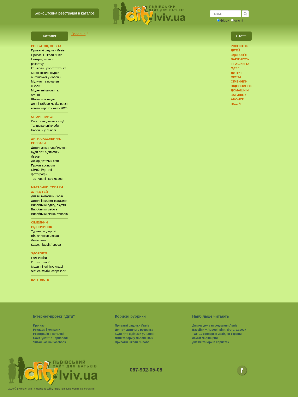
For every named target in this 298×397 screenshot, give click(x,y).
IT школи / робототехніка (48, 68)
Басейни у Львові (43, 130)
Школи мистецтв (43, 99)
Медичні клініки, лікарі (47, 266)
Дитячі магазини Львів (47, 196)
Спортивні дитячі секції (47, 121)
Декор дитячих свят (45, 161)
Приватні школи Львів (46, 55)
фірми (224, 20)
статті (238, 20)
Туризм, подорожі (43, 231)
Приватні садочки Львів (48, 50)
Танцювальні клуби (45, 125)
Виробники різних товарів (49, 214)
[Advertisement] (247, 172)
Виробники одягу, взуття (48, 205)
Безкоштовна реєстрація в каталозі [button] (65, 13)
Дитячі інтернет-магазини (49, 200)
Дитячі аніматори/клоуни (48, 147)
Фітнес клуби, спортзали (48, 271)
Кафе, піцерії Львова (46, 244)
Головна (78, 34)
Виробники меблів (44, 209)
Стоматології (40, 262)
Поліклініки (39, 257)
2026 (11, 388)
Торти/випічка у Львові (47, 178)
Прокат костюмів (43, 165)
